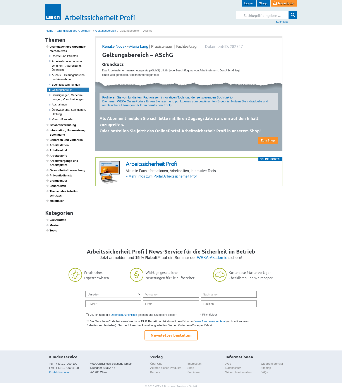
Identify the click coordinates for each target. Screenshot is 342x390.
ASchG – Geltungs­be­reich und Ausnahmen (67, 77)
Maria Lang (138, 46)
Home (49, 30)
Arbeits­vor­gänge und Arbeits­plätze (62, 163)
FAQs (264, 372)
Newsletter (286, 3)
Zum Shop (268, 140)
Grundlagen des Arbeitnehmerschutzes (81, 30)
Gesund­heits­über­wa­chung (65, 170)
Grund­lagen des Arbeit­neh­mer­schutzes (66, 49)
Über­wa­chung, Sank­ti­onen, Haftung (67, 112)
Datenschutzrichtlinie (124, 314)
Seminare (193, 372)
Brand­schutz (56, 180)
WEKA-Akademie (212, 257)
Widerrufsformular (272, 363)
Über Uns (156, 363)
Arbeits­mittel (56, 150)
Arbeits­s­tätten (57, 145)
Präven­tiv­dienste (59, 175)
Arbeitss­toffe (56, 155)
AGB (228, 363)
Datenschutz (233, 367)
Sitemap (266, 367)
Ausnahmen (58, 104)
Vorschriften (56, 220)
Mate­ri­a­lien (55, 200)
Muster (52, 225)
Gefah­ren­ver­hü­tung (61, 125)
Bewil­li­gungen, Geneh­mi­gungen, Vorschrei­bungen (66, 97)
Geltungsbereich (105, 30)
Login (248, 3)
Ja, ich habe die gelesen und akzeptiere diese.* (133, 314)
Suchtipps (282, 21)
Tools (51, 230)
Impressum (194, 363)
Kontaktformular (59, 372)
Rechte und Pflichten (63, 56)
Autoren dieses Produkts (165, 367)
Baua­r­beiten (56, 186)
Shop (263, 3)
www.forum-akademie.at (210, 321)
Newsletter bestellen (171, 335)
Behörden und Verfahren (64, 140)
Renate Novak (114, 46)
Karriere (155, 372)
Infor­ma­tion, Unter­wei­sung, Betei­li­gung (66, 132)
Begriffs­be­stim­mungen (64, 84)
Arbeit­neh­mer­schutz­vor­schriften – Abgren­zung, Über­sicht (65, 65)
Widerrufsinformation (238, 372)
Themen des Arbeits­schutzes (61, 193)
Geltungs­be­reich (60, 89)
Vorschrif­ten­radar (61, 119)
